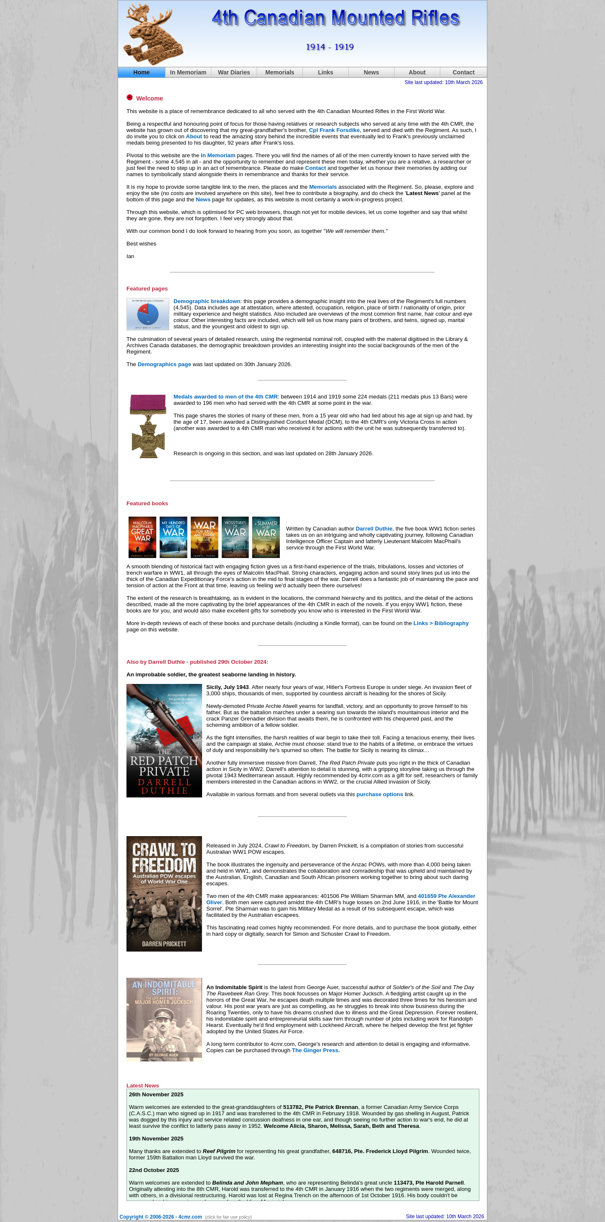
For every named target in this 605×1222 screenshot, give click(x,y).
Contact (315, 168)
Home (142, 72)
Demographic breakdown (207, 301)
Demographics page (164, 364)
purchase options (380, 794)
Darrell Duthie (374, 528)
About (417, 72)
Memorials (323, 187)
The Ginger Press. (316, 1050)
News (371, 72)
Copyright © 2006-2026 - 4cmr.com (161, 1217)
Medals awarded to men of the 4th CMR (226, 396)
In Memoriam (188, 72)
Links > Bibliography (440, 623)
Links (326, 72)
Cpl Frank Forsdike (334, 130)
